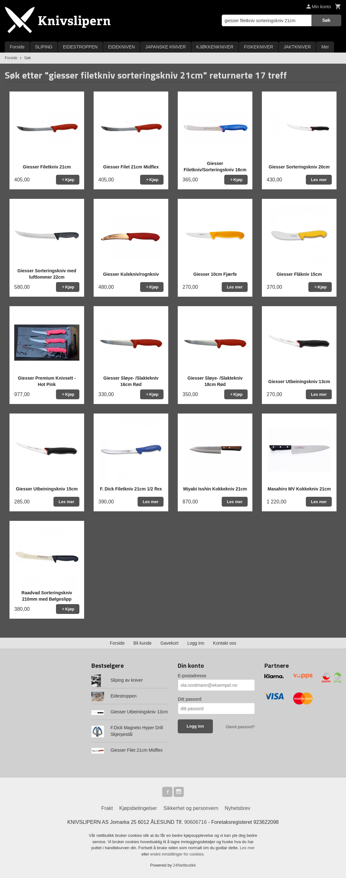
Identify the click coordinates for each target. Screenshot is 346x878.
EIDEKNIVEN (121, 46)
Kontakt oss (224, 643)
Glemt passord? (240, 726)
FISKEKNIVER (258, 46)
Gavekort (169, 643)
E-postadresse (192, 675)
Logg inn (195, 643)
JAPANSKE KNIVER (165, 46)
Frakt (107, 808)
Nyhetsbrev (237, 808)
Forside (17, 46)
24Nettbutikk (184, 865)
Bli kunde (142, 643)
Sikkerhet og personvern (191, 808)
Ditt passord (189, 699)
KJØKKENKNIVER (214, 46)
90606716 (195, 822)
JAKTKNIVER (297, 46)
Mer (325, 46)
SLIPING (44, 46)
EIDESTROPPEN (80, 46)
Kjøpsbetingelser (138, 808)
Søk (326, 20)
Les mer (247, 847)
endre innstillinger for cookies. (177, 854)
